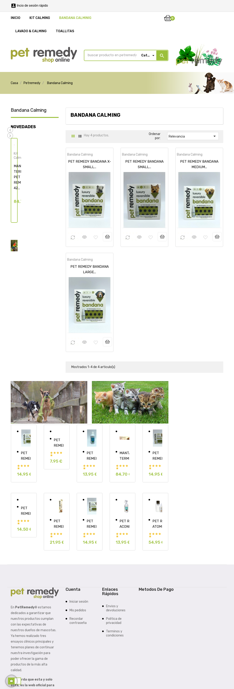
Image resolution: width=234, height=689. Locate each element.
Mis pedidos (77, 610)
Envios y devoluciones (115, 608)
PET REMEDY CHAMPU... (91, 455)
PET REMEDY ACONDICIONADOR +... (124, 523)
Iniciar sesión (78, 601)
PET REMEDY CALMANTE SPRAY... (59, 523)
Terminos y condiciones (115, 633)
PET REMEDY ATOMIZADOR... (157, 523)
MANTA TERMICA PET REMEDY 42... (124, 455)
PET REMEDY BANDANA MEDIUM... (26, 455)
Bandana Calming (29, 110)
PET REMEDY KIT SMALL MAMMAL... (26, 510)
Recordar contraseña (78, 621)
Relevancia (193, 136)
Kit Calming (20, 155)
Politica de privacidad (114, 621)
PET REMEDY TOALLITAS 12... (59, 442)
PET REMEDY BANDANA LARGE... (91, 523)
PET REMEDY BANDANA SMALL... (157, 455)
